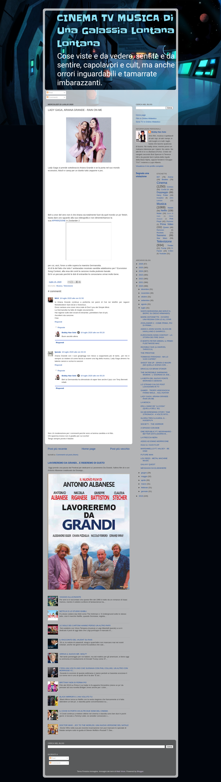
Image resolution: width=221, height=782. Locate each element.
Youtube (162, 253)
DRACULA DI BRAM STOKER (153, 369)
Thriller (170, 245)
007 (158, 177)
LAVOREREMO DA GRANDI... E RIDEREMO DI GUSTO (76, 463)
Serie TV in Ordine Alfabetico (148, 122)
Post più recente (57, 448)
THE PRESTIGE (148, 353)
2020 (141, 286)
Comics (170, 187)
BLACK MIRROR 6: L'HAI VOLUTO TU (75, 697)
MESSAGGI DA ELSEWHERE (153, 468)
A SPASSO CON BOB (150, 428)
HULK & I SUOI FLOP (150, 445)
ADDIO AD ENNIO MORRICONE (155, 441)
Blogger (140, 771)
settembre (145, 300)
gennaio (144, 491)
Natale (170, 208)
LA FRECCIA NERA (149, 437)
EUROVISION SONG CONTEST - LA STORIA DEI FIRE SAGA (156, 336)
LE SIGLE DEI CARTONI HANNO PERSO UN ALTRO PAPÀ (85, 625)
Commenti (52, 97)
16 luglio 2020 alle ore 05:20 (93, 332)
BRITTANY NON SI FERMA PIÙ (72, 682)
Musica (59, 286)
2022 (141, 279)
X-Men (170, 251)
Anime (170, 177)
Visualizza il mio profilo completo (149, 166)
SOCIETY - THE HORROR (152, 424)
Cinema (162, 182)
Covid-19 (165, 189)
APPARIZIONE (59, 220)
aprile (143, 480)
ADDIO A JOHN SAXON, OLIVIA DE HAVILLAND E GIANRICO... (156, 330)
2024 (141, 271)
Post (50, 93)
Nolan (159, 213)
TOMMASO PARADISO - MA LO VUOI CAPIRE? (154, 358)
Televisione (68, 286)
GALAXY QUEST (148, 464)
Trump (163, 248)
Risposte (61, 327)
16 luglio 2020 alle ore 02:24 (74, 352)
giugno (144, 473)
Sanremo (161, 235)
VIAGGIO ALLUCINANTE (70, 597)
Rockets (160, 233)
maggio (144, 476)
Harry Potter (162, 195)
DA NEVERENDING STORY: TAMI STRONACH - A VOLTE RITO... (155, 413)
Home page (89, 448)
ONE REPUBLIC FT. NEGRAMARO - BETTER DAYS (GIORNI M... (156, 432)
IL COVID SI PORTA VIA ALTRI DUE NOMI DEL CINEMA (83, 711)
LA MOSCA (145, 402)
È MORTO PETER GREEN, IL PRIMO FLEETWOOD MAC (157, 342)
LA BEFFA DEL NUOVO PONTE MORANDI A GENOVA (154, 379)
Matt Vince (120, 771)
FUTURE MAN (147, 455)
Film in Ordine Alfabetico (146, 118)
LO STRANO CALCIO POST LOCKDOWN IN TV (153, 385)
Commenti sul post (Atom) (67, 455)
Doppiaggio (162, 192)
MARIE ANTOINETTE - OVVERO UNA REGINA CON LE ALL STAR (156, 318)
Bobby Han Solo (69, 332)
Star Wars (162, 238)
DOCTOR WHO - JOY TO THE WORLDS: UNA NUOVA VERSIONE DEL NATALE (94, 725)
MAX (57, 298)
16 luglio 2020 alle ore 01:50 (72, 298)
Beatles (165, 179)
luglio (143, 308)
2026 (141, 264)
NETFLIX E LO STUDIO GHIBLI (73, 611)
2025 (141, 267)
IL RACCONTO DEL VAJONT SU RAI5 (75, 640)
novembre (145, 293)
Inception (160, 198)
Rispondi (58, 322)
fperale (58, 352)
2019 (141, 496)
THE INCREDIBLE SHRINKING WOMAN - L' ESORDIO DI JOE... (156, 373)
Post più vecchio (120, 448)
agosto (144, 304)
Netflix (164, 210)
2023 (141, 275)
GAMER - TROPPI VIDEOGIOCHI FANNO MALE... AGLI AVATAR (155, 391)
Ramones (160, 230)
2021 (141, 282)
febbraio (145, 487)
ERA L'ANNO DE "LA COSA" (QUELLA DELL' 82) (153, 407)
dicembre (145, 289)
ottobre (144, 297)
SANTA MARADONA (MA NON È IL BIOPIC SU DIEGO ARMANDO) (156, 312)
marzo (144, 484)
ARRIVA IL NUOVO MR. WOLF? (73, 654)
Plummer (169, 221)
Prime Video (166, 224)
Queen (166, 227)
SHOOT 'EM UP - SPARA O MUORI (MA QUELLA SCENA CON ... (156, 364)
